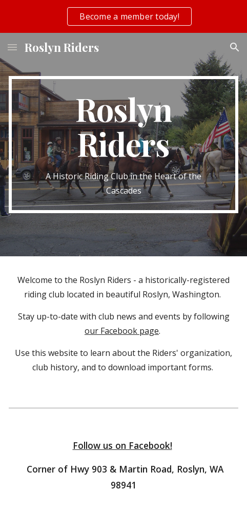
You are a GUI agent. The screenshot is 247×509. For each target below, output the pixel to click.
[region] (123, 16)
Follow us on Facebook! (122, 445)
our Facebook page (122, 330)
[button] (12, 47)
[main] (123, 144)
